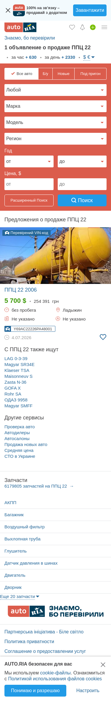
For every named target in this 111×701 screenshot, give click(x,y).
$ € (86, 57)
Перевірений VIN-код (26, 233)
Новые (64, 73)
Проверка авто (19, 426)
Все (24, 73)
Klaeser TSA (16, 370)
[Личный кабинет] (104, 27)
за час (23, 57)
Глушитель (15, 550)
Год (8, 150)
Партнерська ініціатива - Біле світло (43, 631)
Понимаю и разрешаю (35, 690)
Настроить (87, 690)
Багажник (14, 514)
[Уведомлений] (82, 27)
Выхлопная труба (22, 538)
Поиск (82, 200)
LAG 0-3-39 (16, 358)
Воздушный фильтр (24, 526)
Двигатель (14, 575)
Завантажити (89, 10)
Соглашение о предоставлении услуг (45, 651)
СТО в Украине (19, 456)
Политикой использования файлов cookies (55, 678)
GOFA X (12, 387)
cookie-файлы (55, 672)
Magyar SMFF (18, 405)
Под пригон (91, 73)
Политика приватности (29, 641)
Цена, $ (12, 173)
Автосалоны (17, 438)
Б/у (45, 73)
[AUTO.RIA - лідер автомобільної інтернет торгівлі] (20, 27)
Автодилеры (17, 432)
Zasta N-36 (15, 382)
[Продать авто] (93, 27)
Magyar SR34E (19, 364)
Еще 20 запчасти (17, 596)
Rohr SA (12, 393)
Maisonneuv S (18, 376)
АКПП (10, 502)
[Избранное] (72, 27)
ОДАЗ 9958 (16, 399)
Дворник (13, 587)
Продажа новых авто (25, 444)
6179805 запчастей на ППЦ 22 (36, 485)
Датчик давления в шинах (30, 563)
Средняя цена (18, 450)
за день (59, 57)
